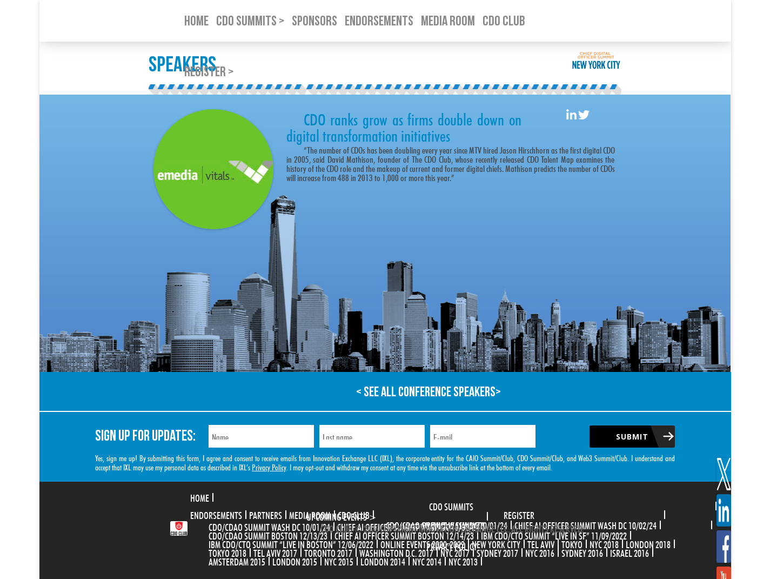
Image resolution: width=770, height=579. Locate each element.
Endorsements (216, 514)
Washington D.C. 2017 (396, 552)
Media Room (310, 514)
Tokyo (571, 543)
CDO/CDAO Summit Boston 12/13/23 (268, 534)
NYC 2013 (463, 560)
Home (199, 497)
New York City (496, 543)
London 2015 (294, 560)
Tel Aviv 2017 (275, 552)
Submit (632, 436)
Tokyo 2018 (227, 552)
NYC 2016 (539, 552)
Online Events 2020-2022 (422, 543)
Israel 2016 (629, 552)
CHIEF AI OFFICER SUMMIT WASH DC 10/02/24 (585, 524)
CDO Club (354, 514)
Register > (208, 72)
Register (519, 514)
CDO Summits (451, 505)
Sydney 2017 (497, 552)
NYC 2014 (426, 560)
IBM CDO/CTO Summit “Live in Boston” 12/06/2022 (291, 543)
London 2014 (382, 560)
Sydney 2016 (582, 552)
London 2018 (648, 543)
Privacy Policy (269, 466)
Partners (265, 514)
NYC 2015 (338, 560)
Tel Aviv (540, 543)
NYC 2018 (604, 543)
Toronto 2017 (328, 552)
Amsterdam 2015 (237, 560)
